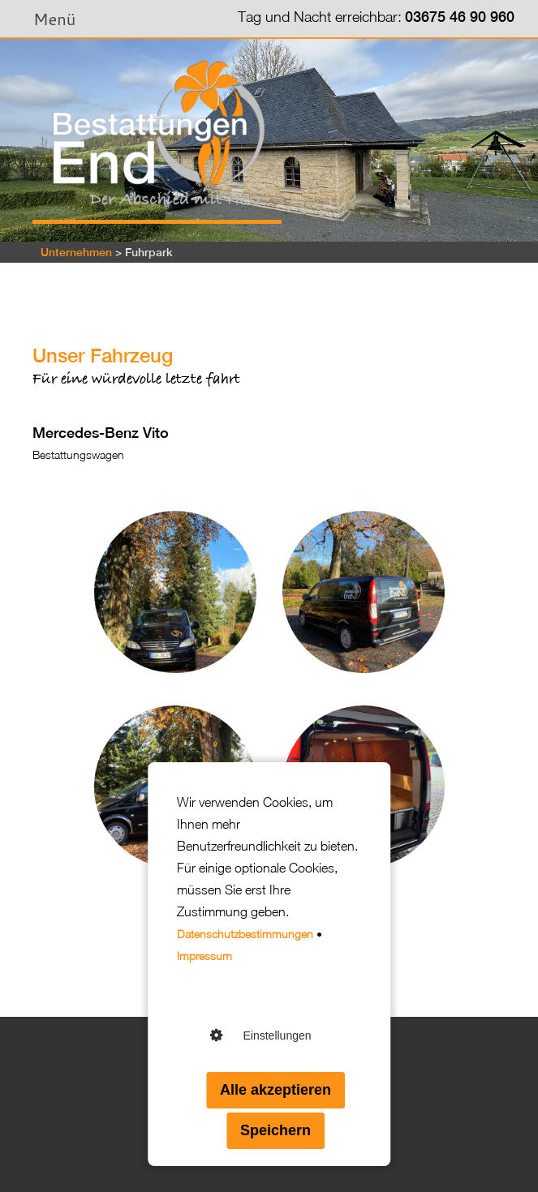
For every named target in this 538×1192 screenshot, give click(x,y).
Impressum (204, 956)
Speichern (275, 1130)
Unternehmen (76, 252)
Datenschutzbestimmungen (245, 934)
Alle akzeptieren (275, 1090)
